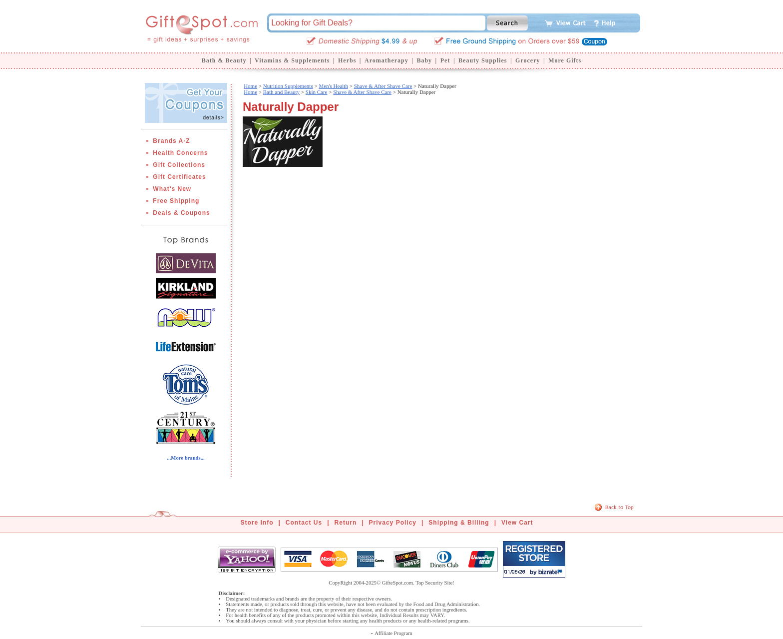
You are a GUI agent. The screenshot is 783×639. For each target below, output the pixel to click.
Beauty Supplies (482, 60)
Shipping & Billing (458, 522)
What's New (172, 188)
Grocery (527, 60)
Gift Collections (179, 164)
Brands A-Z (171, 140)
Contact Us (304, 522)
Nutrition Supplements (288, 86)
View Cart (517, 522)
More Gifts (564, 60)
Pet (445, 60)
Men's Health (333, 86)
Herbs (347, 60)
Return (346, 522)
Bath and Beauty (281, 92)
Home (250, 86)
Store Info (257, 522)
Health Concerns (180, 152)
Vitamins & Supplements (292, 60)
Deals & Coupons (181, 212)
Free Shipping (176, 200)
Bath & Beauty (224, 60)
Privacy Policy (392, 522)
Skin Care (317, 92)
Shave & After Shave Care (383, 86)
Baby (424, 60)
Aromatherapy (386, 60)
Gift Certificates (179, 176)
